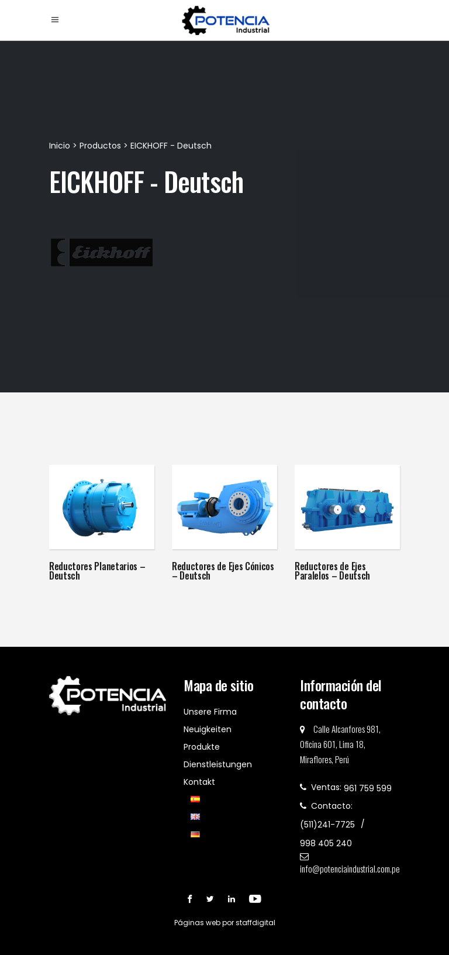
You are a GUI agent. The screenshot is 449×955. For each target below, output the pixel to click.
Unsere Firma (210, 712)
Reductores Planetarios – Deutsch (97, 570)
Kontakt (199, 782)
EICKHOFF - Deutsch (171, 145)
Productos (100, 145)
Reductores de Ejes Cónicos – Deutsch (223, 570)
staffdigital (255, 923)
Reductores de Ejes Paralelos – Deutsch (332, 570)
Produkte (202, 747)
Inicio (60, 145)
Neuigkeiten (208, 729)
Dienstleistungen (218, 764)
